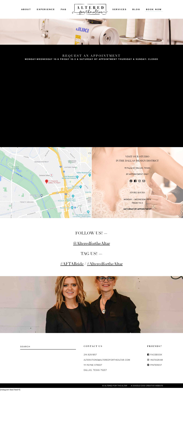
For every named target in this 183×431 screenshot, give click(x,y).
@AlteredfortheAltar (91, 283)
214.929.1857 (90, 394)
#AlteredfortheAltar (105, 303)
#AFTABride (72, 303)
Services (119, 9)
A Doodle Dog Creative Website (147, 425)
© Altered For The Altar (114, 425)
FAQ (64, 9)
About (26, 9)
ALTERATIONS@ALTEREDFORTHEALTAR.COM (107, 399)
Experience (46, 9)
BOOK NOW (154, 9)
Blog (136, 9)
